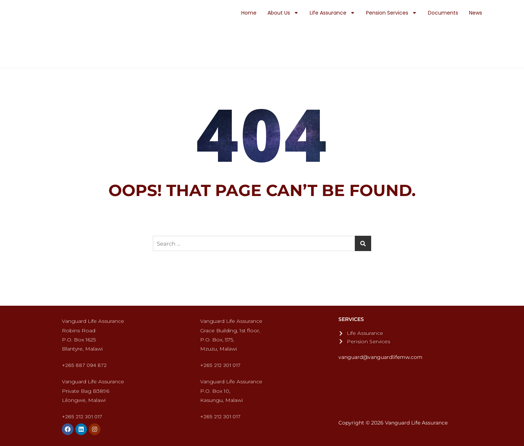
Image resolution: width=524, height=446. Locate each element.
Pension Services (391, 12)
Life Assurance (332, 12)
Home (249, 12)
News (475, 12)
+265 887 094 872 (84, 365)
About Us (283, 12)
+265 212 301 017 (220, 365)
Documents (443, 12)
